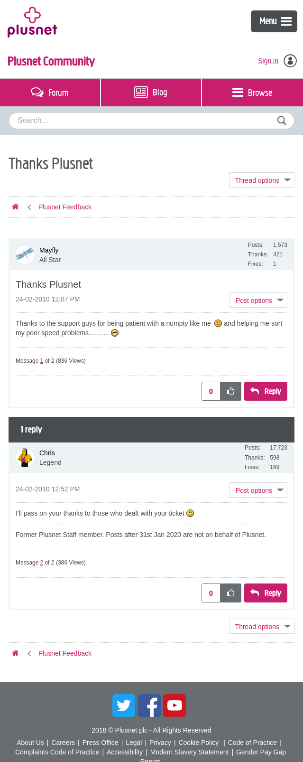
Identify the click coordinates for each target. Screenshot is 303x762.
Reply (273, 391)
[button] (258, 300)
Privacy (160, 742)
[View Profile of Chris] (47, 453)
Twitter (123, 705)
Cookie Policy (198, 742)
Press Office (101, 742)
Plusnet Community (51, 61)
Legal (134, 742)
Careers (63, 742)
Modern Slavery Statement (189, 752)
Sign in (268, 61)
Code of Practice (252, 742)
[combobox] (151, 120)
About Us (30, 742)
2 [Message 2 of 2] (42, 562)
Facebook (149, 705)
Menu (275, 21)
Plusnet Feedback (65, 207)
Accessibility (125, 752)
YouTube (174, 705)
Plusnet (32, 21)
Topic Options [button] (262, 180)
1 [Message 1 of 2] (42, 360)
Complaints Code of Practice (57, 752)
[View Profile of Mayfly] (48, 250)
